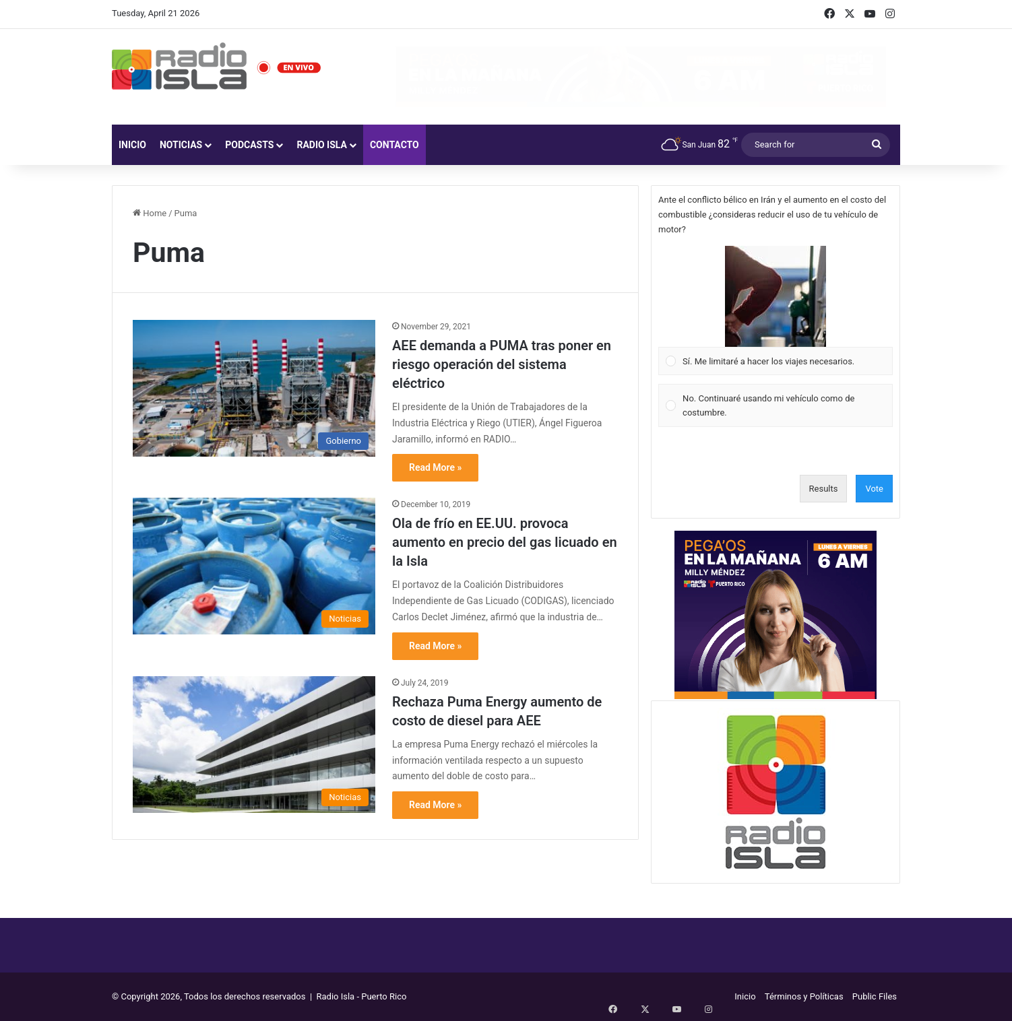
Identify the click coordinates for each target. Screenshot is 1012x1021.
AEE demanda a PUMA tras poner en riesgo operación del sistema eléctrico (501, 364)
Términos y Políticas (804, 996)
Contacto (394, 144)
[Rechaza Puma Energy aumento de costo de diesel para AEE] (254, 744)
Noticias (181, 144)
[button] (775, 296)
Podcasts (249, 144)
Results (823, 489)
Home (149, 213)
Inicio (132, 144)
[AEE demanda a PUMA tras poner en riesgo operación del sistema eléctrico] (254, 388)
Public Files (874, 996)
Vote (874, 489)
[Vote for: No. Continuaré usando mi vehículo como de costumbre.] (775, 406)
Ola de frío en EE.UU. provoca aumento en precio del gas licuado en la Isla (504, 542)
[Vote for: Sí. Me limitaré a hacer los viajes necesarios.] (775, 310)
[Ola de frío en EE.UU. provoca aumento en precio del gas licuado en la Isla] (254, 566)
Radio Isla (321, 144)
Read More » (435, 467)
